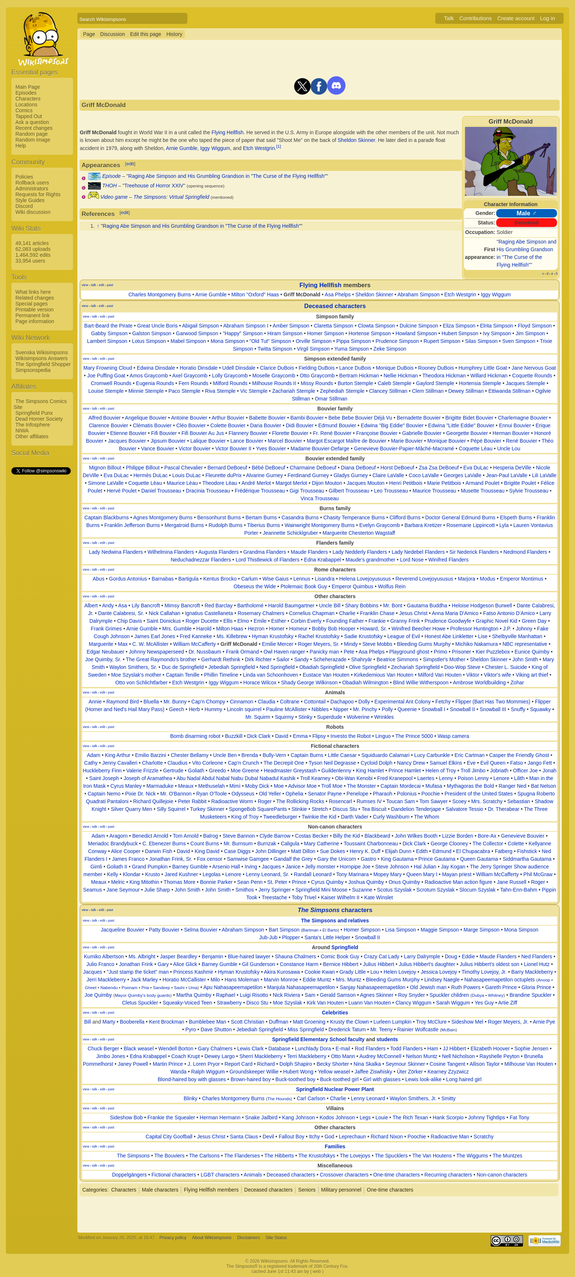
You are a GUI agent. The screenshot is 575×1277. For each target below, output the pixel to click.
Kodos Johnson (337, 1117)
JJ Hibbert (454, 1048)
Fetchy (443, 702)
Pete (349, 652)
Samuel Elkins (446, 763)
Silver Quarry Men (131, 809)
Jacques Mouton (366, 483)
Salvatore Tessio (464, 809)
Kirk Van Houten (325, 1003)
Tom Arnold (185, 836)
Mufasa (433, 786)
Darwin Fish (158, 851)
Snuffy (518, 709)
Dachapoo (342, 702)
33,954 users (30, 261)
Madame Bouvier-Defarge (319, 448)
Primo (440, 652)
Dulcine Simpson (419, 326)
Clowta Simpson (376, 326)
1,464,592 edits (33, 255)
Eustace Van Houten (326, 675)
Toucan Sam (400, 801)
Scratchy (484, 1136)
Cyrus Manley (126, 786)
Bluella (151, 702)
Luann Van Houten (369, 1003)
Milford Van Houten (440, 675)
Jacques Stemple (525, 383)
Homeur (298, 629)
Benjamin (212, 956)
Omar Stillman (331, 399)
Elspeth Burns (516, 517)
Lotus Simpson (149, 341)
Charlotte (152, 763)
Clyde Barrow (275, 836)
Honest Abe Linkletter (449, 636)
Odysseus (242, 794)
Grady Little (353, 972)
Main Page (27, 87)
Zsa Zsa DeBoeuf (439, 468)
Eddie (468, 956)
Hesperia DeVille (512, 468)
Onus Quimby (404, 882)
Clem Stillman (427, 391)
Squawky (540, 709)
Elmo (243, 621)
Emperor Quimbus (353, 586)
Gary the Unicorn (336, 859)
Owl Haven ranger (284, 652)
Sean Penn (250, 882)
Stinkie (299, 809)
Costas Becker (312, 836)
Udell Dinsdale (238, 368)
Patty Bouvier (164, 930)
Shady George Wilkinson (309, 682)
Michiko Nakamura (476, 644)
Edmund (441, 851)
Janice (293, 867)
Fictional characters (173, 1175)
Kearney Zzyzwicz (448, 1072)
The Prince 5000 (414, 736)
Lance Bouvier (246, 441)
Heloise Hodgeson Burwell (482, 605)
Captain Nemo (104, 794)
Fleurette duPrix (223, 475)
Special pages (31, 304)
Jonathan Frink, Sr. (171, 859)
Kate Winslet (378, 897)
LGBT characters (220, 1175)
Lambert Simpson (107, 341)
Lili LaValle (544, 475)
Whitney (495, 995)
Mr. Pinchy (365, 709)
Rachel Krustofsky (319, 636)
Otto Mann (343, 1056)
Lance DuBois (355, 368)
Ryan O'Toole (211, 794)
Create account (516, 18)
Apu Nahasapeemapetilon (232, 987)
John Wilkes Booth (416, 836)
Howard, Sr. (373, 629)
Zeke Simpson (389, 349)
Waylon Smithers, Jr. (413, 1098)
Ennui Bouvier (515, 425)
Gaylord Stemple (435, 383)
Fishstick (527, 851)
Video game (114, 197)
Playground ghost (409, 652)
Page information (34, 321)
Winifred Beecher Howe (419, 629)
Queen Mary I (421, 874)
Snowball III (493, 709)
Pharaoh (382, 794)
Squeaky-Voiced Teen (187, 1003)
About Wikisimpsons (212, 1237)
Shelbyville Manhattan (517, 636)
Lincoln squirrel (244, 709)
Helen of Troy (440, 770)
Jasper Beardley (178, 956)
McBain (449, 1029)
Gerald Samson (338, 995)
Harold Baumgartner (291, 605)
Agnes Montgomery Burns (163, 517)
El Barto (329, 929)
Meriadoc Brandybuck (113, 843)
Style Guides (29, 200)
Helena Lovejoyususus (365, 579)
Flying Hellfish (227, 132)
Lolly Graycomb (230, 375)
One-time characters (396, 1175)
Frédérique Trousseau (260, 491)
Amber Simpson (291, 326)
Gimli (96, 867)
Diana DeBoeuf (358, 468)
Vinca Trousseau (320, 498)
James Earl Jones (154, 636)
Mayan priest (456, 874)
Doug (451, 956)
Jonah (549, 770)
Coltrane (289, 702)
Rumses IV (368, 801)
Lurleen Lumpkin (393, 1022)
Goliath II (117, 867)
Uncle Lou (508, 448)
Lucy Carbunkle (432, 755)
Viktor (472, 675)
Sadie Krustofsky (363, 636)
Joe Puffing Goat (106, 375)
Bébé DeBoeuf (268, 468)
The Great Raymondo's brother (161, 659)
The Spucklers (391, 1156)
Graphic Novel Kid (496, 621)
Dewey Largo (220, 1056)
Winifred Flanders (448, 560)
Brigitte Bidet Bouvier (469, 418)
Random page (31, 134)
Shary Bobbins (361, 605)
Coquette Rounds (532, 375)
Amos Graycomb (149, 375)
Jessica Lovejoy (439, 972)
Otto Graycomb (317, 375)
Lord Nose (412, 560)
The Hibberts (279, 1156)
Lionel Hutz (537, 964)
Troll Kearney (315, 778)
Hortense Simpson (370, 333)
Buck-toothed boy (295, 1079)
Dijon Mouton (327, 483)
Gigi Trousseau (307, 491)
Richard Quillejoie (153, 801)
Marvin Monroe (281, 980)
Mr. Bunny (175, 702)
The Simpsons (133, 1156)
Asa (122, 605)
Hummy (213, 709)
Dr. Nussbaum (204, 652)
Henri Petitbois (405, 483)
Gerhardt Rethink (221, 659)
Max (123, 644)
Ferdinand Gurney (308, 475)
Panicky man (324, 652)
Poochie (430, 794)
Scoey (459, 801)
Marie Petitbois (444, 483)
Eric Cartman (470, 755)
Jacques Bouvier (127, 441)
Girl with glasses (381, 1079)
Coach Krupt (185, 1056)
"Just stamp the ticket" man (138, 972)
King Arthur (117, 755)
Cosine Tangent (447, 1064)
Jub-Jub (268, 937)
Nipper (340, 709)
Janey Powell (133, 1064)
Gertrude (173, 770)
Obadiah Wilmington (365, 682)
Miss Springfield (306, 1029)
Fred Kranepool (395, 778)
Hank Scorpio (448, 1117)
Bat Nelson (543, 786)
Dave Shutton (216, 1029)
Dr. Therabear (503, 809)
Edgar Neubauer (105, 652)
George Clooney (449, 843)
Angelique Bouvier (146, 418)
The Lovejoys (355, 1156)
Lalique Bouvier (208, 441)
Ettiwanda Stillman (509, 391)
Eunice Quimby (531, 652)
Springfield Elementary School (309, 1039)
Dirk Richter (258, 659)
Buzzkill (233, 736)
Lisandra (325, 579)
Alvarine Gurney (264, 475)
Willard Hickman (489, 375)
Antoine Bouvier (189, 418)
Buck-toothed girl (339, 1079)
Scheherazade (330, 659)
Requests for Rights (38, 194)
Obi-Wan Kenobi (354, 778)
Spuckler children (449, 995)
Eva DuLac (476, 468)
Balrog (210, 836)
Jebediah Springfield (231, 667)
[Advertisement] (40, 586)
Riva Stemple (220, 391)
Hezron (256, 629)
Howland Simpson (416, 333)
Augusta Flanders (218, 552)
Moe (279, 786)
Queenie (407, 709)
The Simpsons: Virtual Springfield (171, 197)
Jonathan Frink (136, 964)
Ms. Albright (141, 956)
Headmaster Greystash (290, 770)
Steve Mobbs (377, 644)
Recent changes (33, 128)
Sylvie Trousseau (529, 491)
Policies (24, 177)
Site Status (276, 1237)
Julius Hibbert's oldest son (489, 964)
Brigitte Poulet (520, 483)
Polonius (407, 794)
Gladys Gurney (351, 475)
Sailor (283, 659)
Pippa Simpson (353, 341)
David (281, 736)
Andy (108, 605)
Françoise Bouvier (377, 433)
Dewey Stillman (465, 391)
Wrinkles (383, 717)
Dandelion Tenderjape (416, 809)
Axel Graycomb (190, 375)
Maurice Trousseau (434, 491)
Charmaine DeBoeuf (313, 468)
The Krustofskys (317, 1156)
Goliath (196, 770)
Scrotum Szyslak (436, 890)
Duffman (278, 1022)
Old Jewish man (428, 987)
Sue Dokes (332, 851)
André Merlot (256, 483)
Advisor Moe (302, 786)
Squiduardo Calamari (385, 755)
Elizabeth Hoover (490, 1048)
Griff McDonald (301, 294)
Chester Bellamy (190, 755)
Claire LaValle (388, 475)
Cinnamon (241, 702)
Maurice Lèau (182, 483)
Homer (277, 629)
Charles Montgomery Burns (159, 294)
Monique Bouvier (446, 441)
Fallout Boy (291, 1136)
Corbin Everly (306, 621)
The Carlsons (204, 1156)
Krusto (152, 874)
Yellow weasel (334, 1072)
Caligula (290, 843)
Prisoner (461, 652)
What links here (33, 292)
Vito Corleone (207, 763)
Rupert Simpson (442, 341)
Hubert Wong (298, 1072)
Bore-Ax (487, 836)
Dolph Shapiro (295, 1064)
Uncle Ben (225, 755)
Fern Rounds (193, 383)
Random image (32, 140)
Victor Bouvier (194, 448)
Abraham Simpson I (245, 326)
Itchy (314, 1136)
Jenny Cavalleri (120, 763)
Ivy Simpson (497, 333)
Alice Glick (185, 964)
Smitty (448, 1098)
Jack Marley (144, 980)
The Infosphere (32, 425)
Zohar (517, 682)
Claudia (266, 702)
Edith (422, 851)
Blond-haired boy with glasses (192, 1079)
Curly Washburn (391, 817)
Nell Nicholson (458, 1056)
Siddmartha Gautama (527, 859)
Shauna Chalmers (295, 956)
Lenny (446, 778)
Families (335, 1146)
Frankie (377, 621)
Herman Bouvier (511, 433)
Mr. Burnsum (238, 843)
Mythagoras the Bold (470, 786)
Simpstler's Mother (444, 659)
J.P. (507, 629)
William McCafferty (194, 644)
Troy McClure (431, 1022)
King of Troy (245, 817)
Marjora (466, 579)
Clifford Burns (405, 517)
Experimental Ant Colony (402, 702)
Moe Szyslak (287, 1003)
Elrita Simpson (496, 326)
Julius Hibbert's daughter (427, 964)
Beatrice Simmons (397, 659)
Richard (266, 1064)
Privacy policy (173, 1237)
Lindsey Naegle (442, 980)
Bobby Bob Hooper (333, 629)
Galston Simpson (151, 333)
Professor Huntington (474, 629)
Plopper (291, 937)
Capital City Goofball (169, 1136)
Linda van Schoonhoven (270, 675)
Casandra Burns (300, 517)
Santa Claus (244, 1136)
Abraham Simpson (419, 294)
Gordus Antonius (128, 579)
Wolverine (358, 717)
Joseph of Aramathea (148, 778)
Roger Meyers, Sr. (319, 644)
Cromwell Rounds (111, 383)
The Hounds (279, 1098)
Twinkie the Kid (319, 817)
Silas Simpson (481, 341)
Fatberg (503, 851)
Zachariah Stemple (293, 391)
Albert (91, 605)
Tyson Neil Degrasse (332, 763)
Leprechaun (352, 1136)
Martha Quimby (194, 995)
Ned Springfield (277, 667)
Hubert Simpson (460, 333)
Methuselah (211, 786)
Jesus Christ (413, 613)
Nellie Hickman (401, 375)
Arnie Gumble (181, 148)
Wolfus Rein (392, 586)
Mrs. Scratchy (487, 801)
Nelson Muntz (421, 1056)
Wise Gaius (276, 579)
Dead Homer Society (39, 419)
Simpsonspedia (33, 370)
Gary (163, 964)
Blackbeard (377, 836)
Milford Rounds (230, 383)
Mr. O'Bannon (175, 794)
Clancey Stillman (388, 391)
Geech (176, 709)
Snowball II (462, 709)
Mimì (235, 786)
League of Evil (403, 636)
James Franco (128, 859)
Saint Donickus (164, 621)
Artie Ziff (507, 1003)
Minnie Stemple (146, 391)
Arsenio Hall (226, 867)
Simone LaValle (106, 483)
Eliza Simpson (459, 326)
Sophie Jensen (531, 1048)
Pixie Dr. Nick (140, 794)
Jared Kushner (181, 874)
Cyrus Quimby (327, 882)
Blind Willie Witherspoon (420, 682)
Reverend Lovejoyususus (424, 579)
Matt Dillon (303, 851)
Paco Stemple (184, 391)
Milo (215, 980)
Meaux (186, 786)
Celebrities (335, 1013)
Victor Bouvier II (233, 448)
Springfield (345, 947)
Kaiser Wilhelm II (340, 897)
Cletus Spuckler (140, 1003)
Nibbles (320, 709)
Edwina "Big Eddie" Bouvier (392, 425)
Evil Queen (492, 763)
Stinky (305, 717)
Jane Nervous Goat (534, 368)
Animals (253, 1175)
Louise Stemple (106, 391)
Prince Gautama (436, 859)
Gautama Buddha (427, 605)
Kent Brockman (166, 1022)
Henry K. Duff (365, 851)
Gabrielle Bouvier (422, 433)
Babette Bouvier (267, 418)
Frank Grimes (106, 629)
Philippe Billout (143, 468)
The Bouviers (169, 1156)
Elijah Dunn (398, 851)
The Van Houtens (432, 1156)
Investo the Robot (350, 736)
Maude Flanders (309, 552)
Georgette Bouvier (467, 433)
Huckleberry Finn (102, 770)
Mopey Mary (387, 874)
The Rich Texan (410, 1117)
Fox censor (209, 859)
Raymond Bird (122, 702)
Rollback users (32, 183)
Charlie (347, 613)
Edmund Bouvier (337, 425)
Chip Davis (129, 621)
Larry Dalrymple (422, 956)
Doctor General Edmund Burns (460, 517)
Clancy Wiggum (413, 1003)
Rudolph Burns (226, 525)
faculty (356, 1039)
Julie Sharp (157, 890)
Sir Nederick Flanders (474, 552)
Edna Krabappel (322, 560)
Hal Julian (425, 867)
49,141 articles (32, 243)
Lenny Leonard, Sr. (267, 874)
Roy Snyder (411, 995)
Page (89, 34)
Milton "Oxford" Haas (255, 294)
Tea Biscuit (374, 809)
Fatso (516, 763)
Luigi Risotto (254, 995)
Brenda (249, 755)
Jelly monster (320, 867)
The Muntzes (507, 1156)
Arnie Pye (544, 1022)
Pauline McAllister (286, 709)
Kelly (112, 874)
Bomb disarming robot (195, 736)
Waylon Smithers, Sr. (133, 667)
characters (334, 910)
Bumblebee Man (207, 1022)
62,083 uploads (33, 249)
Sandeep (161, 987)
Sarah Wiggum (453, 1003)
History (174, 34)
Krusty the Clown (349, 1022)
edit (130, 164)
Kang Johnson (298, 1117)
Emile (260, 621)
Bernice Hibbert (341, 964)
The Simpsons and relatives (335, 920)
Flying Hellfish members (211, 1190)
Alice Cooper (125, 851)
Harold (203, 629)
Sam (310, 995)
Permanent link (32, 315)
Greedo (217, 770)
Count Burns (204, 843)
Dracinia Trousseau (208, 491)
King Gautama (397, 859)
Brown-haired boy (251, 1079)
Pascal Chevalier (183, 468)
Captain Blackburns (106, 517)
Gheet (90, 987)
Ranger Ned (513, 786)
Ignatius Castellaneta (209, 613)
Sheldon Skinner (356, 140)
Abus (99, 579)
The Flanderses (242, 1156)
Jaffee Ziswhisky (373, 1072)
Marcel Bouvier (285, 441)
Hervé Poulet (122, 491)
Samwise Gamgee (248, 859)
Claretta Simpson (333, 326)
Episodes (26, 93)
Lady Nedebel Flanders (418, 552)
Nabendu (109, 987)
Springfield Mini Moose (322, 890)
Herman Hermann (220, 1117)
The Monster (361, 786)
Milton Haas (229, 629)
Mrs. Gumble (176, 629)
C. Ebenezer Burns (164, 843)
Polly (387, 709)
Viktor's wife (497, 675)
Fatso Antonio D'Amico (509, 613)
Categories (94, 1190)
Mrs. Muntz (348, 980)
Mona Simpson (227, 341)
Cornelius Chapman (311, 613)
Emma (300, 736)
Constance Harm (299, 964)
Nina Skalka (367, 1064)
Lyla (504, 525)
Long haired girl (464, 1079)
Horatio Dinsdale (199, 368)
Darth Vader (354, 817)
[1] (278, 146)
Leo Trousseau (391, 491)
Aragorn (118, 836)
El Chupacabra (473, 851)
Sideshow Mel (467, 1022)
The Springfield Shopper (43, 364)
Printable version (34, 309)
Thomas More (179, 882)
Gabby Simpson (109, 333)
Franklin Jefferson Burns (132, 525)
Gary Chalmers (215, 1048)
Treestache (275, 897)
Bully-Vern (274, 755)
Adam (93, 755)
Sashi (179, 987)
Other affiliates (31, 436)
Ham (432, 1048)
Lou (374, 972)
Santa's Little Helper (327, 937)
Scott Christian (247, 1022)
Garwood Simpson (197, 333)
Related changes (34, 298)
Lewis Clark (250, 1048)
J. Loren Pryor (204, 1064)
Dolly (364, 702)
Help (20, 146)
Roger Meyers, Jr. (508, 1022)
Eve (471, 763)
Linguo (383, 736)
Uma (193, 987)
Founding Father (345, 621)
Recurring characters (448, 1175)
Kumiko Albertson (104, 956)
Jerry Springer (275, 890)
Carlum (249, 579)
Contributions (475, 18)
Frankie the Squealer (171, 1117)
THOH (109, 186)
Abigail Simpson (200, 326)
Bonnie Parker (216, 882)
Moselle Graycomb (273, 375)
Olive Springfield (368, 667)
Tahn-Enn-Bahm (518, 890)
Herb (194, 709)
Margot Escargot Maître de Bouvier (346, 441)
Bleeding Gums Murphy (424, 644)
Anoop (544, 979)
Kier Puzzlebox (493, 652)
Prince (299, 882)
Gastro (368, 859)
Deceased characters (335, 306)
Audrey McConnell (380, 1056)
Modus (487, 579)
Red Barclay (218, 605)
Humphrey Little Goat (482, 368)
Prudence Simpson (397, 341)
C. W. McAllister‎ (150, 644)
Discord (24, 206)
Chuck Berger (103, 1048)
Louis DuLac (186, 475)
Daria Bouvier (265, 425)
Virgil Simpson (313, 349)
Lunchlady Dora (313, 1048)
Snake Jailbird (261, 1117)
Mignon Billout (105, 468)
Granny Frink (405, 621)
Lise (483, 636)
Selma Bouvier (200, 930)
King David (207, 851)
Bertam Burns (261, 517)
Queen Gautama (479, 859)
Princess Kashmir (193, 972)
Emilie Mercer (277, 644)
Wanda (179, 1072)
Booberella (132, 1022)
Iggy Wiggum (215, 148)
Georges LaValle (462, 475)
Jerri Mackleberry (106, 980)
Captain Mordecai (401, 786)
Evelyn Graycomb (379, 525)
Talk (449, 18)
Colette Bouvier (228, 425)
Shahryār (361, 659)
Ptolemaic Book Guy (304, 586)
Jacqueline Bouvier (122, 930)
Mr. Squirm (257, 717)
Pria (145, 987)
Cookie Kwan (319, 972)
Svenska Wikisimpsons (41, 352)
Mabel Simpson (188, 341)
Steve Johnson (392, 867)
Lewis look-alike (423, 1079)
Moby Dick (257, 786)
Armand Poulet (482, 483)
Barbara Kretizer (423, 525)
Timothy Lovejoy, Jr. (484, 972)
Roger (265, 801)
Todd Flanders (406, 1048)
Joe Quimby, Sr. (103, 659)
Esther (278, 621)
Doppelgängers (129, 1175)
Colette (516, 843)
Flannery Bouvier (247, 433)
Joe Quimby (98, 995)
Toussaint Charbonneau (371, 843)
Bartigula (188, 579)
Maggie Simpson (440, 930)
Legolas (212, 874)
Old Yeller (270, 794)
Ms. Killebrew (232, 636)
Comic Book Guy (340, 956)
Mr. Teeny (381, 1029)
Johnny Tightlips (486, 1117)
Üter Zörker (410, 1072)
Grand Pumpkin (150, 867)
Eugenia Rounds (155, 383)
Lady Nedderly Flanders (360, 552)
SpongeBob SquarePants (258, 809)
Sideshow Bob (126, 1117)
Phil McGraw (537, 874)
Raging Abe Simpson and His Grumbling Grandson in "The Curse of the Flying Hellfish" (227, 176)
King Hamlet (370, 770)
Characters (27, 99)
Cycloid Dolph (376, 763)
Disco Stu (257, 1003)
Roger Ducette (202, 621)
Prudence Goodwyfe (448, 621)
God (329, 1136)
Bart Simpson (284, 930)
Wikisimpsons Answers (41, 358)
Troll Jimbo (473, 770)
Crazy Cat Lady (381, 956)
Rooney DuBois (436, 368)
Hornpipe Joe (355, 867)
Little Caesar (342, 755)
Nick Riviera (286, 995)
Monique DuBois (395, 368)
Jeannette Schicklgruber (290, 533)
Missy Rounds (317, 383)
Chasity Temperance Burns (354, 517)
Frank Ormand (242, 652)
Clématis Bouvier (152, 425)
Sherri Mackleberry (260, 1056)
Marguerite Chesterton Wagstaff (359, 533)
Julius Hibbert (378, 964)
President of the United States (478, 794)
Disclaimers (248, 1237)
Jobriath (499, 770)
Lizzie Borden (457, 836)
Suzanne (362, 890)
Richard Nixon (387, 1136)
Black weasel (139, 1048)
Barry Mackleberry (532, 972)
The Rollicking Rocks (300, 801)
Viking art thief (532, 675)
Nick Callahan (164, 613)
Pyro (191, 1029)
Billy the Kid (346, 836)
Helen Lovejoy (400, 972)
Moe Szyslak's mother (136, 675)
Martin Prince (168, 1064)
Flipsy (319, 736)
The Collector (488, 843)
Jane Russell (511, 882)
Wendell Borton (175, 1048)
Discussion (112, 34)
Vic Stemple (253, 391)
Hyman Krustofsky (273, 636)
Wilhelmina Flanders (170, 552)
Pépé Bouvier (485, 441)
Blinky (190, 1098)
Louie (382, 1117)
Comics (24, 110)
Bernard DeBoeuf (227, 468)
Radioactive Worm (232, 801)
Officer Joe (525, 770)
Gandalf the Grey (293, 859)
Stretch (320, 809)
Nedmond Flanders (525, 552)
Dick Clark (259, 736)
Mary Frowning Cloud (107, 368)
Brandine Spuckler (530, 995)
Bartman (311, 929)
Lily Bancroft (146, 605)
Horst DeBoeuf (397, 468)
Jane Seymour (123, 890)
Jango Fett (540, 763)
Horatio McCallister (184, 980)
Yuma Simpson (351, 349)
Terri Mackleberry (306, 1056)
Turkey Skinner (207, 809)
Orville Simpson (314, 341)
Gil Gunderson (258, 964)
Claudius (177, 763)
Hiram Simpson (285, 333)
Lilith (519, 778)
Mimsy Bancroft (182, 605)
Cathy (91, 763)
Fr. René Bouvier (332, 433)
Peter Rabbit (192, 801)
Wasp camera (453, 736)
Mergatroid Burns (184, 525)
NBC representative (524, 644)
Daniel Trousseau (161, 491)
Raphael (225, 995)
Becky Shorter (332, 1064)
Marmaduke (159, 786)
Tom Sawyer (434, 801)
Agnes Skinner (376, 995)
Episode (111, 176)
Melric (118, 882)
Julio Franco (100, 964)
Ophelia (294, 794)
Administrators (31, 188)
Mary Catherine (321, 843)
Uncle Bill (329, 605)
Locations (26, 104)
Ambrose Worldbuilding (479, 682)
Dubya (478, 995)
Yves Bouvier (271, 448)
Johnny (524, 629)
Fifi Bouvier (164, 433)
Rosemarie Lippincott (471, 525)
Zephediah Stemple (342, 391)
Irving (251, 867)
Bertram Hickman (359, 375)
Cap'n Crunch (243, 763)
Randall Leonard (313, 874)
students (387, 1039)
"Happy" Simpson (243, 333)
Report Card (238, 1064)
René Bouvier (521, 441)
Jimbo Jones (110, 1056)
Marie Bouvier (406, 441)
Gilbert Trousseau (349, 491)
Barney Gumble (190, 867)
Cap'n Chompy (208, 702)
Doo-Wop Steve (462, 667)
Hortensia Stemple (480, 383)
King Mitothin (144, 882)
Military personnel (341, 1190)
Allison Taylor (485, 1064)
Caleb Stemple (394, 383)
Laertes (426, 778)
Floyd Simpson (535, 326)
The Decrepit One (284, 763)
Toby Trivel (304, 897)
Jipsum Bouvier (168, 441)
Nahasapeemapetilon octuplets (499, 980)
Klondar (131, 874)
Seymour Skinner (405, 1064)
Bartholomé (250, 605)
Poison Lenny (473, 778)
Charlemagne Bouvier (522, 418)
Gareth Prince (501, 987)
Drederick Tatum (347, 1029)
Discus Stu (345, 809)
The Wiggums (472, 1156)
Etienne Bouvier (128, 433)
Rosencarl (340, 801)
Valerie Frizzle (142, 770)
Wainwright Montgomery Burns (320, 525)
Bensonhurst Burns (219, 517)
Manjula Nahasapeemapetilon (301, 987)
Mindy (351, 644)
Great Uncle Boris (157, 326)
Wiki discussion (33, 212)
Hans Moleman (242, 980)
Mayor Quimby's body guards (142, 995)
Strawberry (229, 1003)
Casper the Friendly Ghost (519, 755)
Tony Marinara (352, 874)
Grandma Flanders (264, 552)
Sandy (301, 659)
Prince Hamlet (405, 770)
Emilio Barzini (150, 755)
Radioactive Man (450, 1136)
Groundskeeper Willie (254, 1072)
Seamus (92, 890)
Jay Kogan (453, 867)
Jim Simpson (530, 333)
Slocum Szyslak (477, 890)
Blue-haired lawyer (249, 956)
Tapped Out (28, 116)
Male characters (160, 1190)
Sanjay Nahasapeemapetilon (372, 987)
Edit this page (145, 34)
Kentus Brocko (220, 579)
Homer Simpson (325, 333)
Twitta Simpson (274, 349)
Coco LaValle (424, 475)
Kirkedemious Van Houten (383, 675)
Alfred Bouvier (104, 418)
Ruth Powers (465, 987)
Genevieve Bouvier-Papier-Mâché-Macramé (404, 448)
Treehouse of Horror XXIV (153, 186)
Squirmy (284, 717)
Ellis (228, 621)
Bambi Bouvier (307, 418)
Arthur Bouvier (228, 418)
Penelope (357, 794)
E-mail (343, 1048)
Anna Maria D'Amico (455, 613)
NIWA (22, 430)
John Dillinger (270, 851)
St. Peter (277, 882)
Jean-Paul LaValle (506, 475)
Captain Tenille (182, 675)
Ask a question (32, 122)
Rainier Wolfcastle (418, 1029)
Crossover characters (344, 1175)
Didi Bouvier (299, 425)
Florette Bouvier (290, 433)
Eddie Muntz (317, 980)
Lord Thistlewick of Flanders (267, 560)
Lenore (501, 778)
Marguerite (101, 644)
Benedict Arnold (150, 836)
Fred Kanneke (196, 636)
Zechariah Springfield (415, 667)
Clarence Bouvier (108, 425)
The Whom (426, 817)
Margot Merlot (291, 483)
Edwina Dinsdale (156, 368)
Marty (108, 1022)
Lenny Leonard (368, 1098)
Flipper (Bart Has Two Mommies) (492, 702)
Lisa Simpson (400, 930)
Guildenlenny (336, 770)
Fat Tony (519, 1117)
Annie (95, 702)
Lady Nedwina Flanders (116, 552)
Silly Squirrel (171, 809)
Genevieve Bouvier (522, 836)
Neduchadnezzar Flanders (201, 560)
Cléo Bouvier (191, 425)
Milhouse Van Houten (528, 1064)
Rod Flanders (370, 1048)
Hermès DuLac (150, 475)
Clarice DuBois (277, 368)
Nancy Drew (411, 763)
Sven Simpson (518, 341)
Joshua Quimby (366, 882)
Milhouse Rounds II (274, 383)
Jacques (271, 867)
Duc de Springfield (183, 667)
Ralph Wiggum (208, 1072)
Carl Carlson (311, 1098)
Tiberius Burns (263, 525)
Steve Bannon (239, 836)
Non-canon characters (502, 1175)
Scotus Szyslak (394, 890)
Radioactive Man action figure (458, 882)
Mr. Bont (392, 605)
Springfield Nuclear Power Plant (335, 1089)
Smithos (244, 890)
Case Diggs (237, 851)
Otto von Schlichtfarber (141, 682)
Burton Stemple (355, 383)
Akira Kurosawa (282, 972)
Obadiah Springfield (321, 667)
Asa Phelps (338, 294)
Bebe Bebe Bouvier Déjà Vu (360, 418)
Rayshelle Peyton (499, 1056)
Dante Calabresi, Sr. (121, 613)
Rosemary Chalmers (261, 613)
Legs (365, 1117)
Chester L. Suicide (506, 667)
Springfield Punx (34, 413)
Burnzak (266, 843)
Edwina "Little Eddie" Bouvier (461, 425)
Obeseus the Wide (255, 586)
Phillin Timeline (221, 675)
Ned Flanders (536, 956)
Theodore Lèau (219, 483)
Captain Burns (307, 755)
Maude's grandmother (370, 560)
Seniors (306, 1190)
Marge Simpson (481, 930)
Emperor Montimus (521, 579)
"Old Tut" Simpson (270, 341)
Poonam (130, 987)
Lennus (301, 579)
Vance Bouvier (157, 448)
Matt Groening (309, 1022)
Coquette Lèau (475, 448)
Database (279, 1048)
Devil (268, 1136)
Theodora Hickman (444, 375)
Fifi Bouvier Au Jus (203, 433)
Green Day (534, 621)
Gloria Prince (536, 987)
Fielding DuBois (316, 368)
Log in (547, 18)
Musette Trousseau (483, 491)
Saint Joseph (104, 778)
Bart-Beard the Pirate (108, 326)
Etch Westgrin (259, 148)
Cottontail (315, 702)
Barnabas (163, 579)
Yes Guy (484, 1003)
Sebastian (518, 801)
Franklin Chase (377, 613)
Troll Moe (332, 786)
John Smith (525, 659)
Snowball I (434, 709)
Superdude (330, 717)
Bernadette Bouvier (419, 418)
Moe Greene (245, 770)
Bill (87, 1022)
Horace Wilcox (259, 682)
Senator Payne (325, 794)
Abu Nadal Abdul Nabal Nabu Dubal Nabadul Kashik (236, 778)
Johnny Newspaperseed (156, 652)
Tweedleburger (280, 817)
